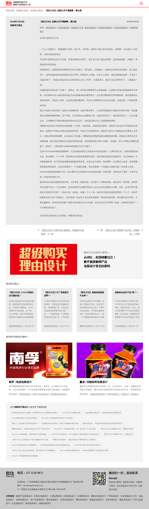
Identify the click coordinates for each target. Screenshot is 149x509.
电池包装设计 (25, 397)
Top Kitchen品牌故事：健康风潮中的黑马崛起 (29, 437)
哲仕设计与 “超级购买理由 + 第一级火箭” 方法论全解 (74, 432)
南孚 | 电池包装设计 (20, 384)
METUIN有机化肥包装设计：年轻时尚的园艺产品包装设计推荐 (84, 453)
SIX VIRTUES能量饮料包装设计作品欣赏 (57, 421)
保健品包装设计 (96, 502)
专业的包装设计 (121, 28)
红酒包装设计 (83, 499)
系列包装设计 (112, 502)
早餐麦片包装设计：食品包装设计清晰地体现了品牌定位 (74, 442)
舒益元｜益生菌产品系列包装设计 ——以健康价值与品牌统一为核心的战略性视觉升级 (45, 426)
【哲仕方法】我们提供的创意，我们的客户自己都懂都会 (33, 453)
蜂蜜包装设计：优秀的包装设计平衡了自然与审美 (31, 432)
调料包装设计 (82, 502)
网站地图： (114, 481)
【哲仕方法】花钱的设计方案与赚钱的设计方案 (30, 442)
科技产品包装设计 (41, 397)
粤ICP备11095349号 (57, 492)
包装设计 (125, 397)
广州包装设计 (113, 499)
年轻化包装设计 (41, 499)
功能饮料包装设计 (98, 397)
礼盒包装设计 (17, 506)
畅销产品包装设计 (24, 499)
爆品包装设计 (125, 502)
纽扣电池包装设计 (58, 397)
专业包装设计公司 (128, 499)
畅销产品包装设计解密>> (97, 255)
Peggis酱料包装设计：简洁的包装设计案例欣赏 (103, 415)
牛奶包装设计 (121, 329)
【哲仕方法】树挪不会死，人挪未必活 (118, 437)
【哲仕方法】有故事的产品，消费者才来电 (116, 432)
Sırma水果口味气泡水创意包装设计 (87, 448)
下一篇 (118, 235)
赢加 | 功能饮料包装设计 (94, 384)
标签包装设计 (31, 506)
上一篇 (62, 235)
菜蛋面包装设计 (16, 329)
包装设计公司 (77, 28)
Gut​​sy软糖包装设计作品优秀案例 (24, 421)
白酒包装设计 (69, 499)
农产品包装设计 (37, 502)
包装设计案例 (115, 485)
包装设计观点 (37, 10)
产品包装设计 (63, 28)
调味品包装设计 (98, 499)
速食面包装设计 (51, 329)
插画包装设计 (45, 506)
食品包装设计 (91, 28)
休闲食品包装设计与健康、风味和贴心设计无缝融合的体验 (34, 415)
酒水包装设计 (52, 502)
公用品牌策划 (56, 499)
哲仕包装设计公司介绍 (126, 488)
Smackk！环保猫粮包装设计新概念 (25, 459)
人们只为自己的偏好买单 (71, 415)
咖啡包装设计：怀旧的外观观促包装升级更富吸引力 (103, 426)
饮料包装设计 (113, 397)
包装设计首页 (22, 10)
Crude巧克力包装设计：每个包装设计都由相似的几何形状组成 (75, 437)
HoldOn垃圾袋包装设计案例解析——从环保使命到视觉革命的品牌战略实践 (41, 448)
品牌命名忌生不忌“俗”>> (126, 295)
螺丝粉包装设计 (87, 329)
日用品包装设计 (67, 502)
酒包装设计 (51, 28)
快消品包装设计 (105, 28)
